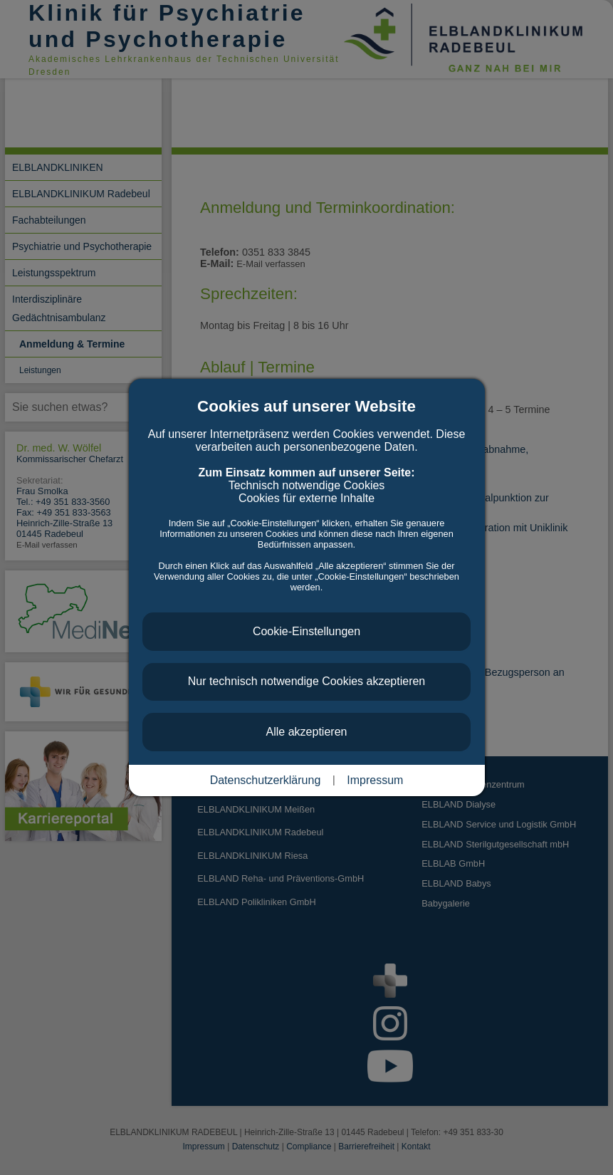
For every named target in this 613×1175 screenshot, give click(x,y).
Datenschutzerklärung (265, 780)
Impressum (375, 780)
